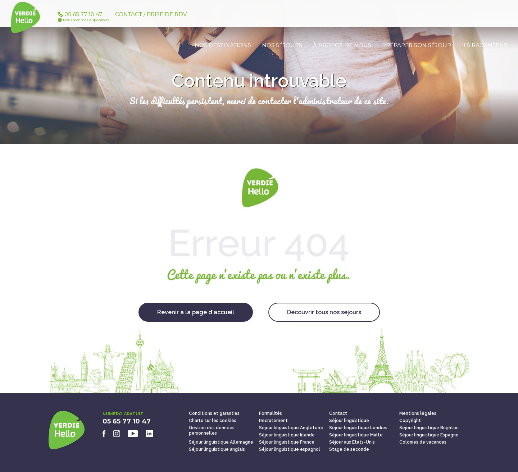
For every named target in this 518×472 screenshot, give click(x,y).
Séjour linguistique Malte (356, 434)
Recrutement (273, 420)
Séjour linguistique (349, 420)
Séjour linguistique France (286, 442)
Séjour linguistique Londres (358, 427)
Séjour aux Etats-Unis (352, 442)
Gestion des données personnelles (212, 430)
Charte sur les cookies (212, 420)
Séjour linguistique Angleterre (291, 427)
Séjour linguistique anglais (217, 449)
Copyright (410, 420)
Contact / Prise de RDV (151, 18)
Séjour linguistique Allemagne (221, 442)
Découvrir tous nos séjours (324, 312)
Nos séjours (282, 45)
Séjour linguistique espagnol (289, 449)
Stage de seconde (349, 449)
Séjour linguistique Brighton (429, 427)
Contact (338, 413)
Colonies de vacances (422, 442)
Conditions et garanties (214, 413)
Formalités (270, 413)
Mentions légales (417, 413)
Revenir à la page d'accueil (195, 312)
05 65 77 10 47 (86, 20)
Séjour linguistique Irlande (287, 434)
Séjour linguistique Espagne (429, 434)
